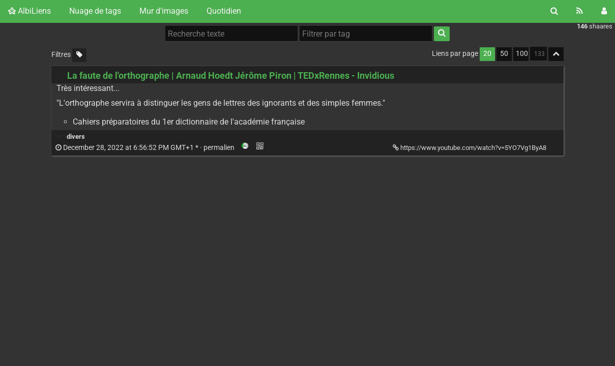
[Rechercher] (554, 11)
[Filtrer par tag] (366, 33)
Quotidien (224, 11)
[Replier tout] (556, 54)
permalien (145, 147)
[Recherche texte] (231, 33)
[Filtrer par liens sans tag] (79, 55)
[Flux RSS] (579, 11)
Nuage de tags (95, 11)
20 (487, 53)
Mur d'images (163, 11)
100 (522, 53)
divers (76, 136)
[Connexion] (604, 11)
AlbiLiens (29, 11)
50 (504, 53)
